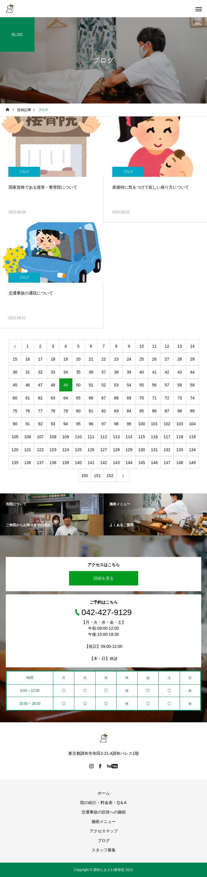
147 (167, 462)
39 (129, 372)
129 (129, 449)
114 (129, 436)
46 (27, 385)
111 (91, 436)
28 (179, 359)
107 (40, 436)
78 (53, 411)
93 (53, 424)
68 (116, 398)
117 (167, 436)
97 (103, 424)
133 (179, 449)
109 (65, 436)
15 (15, 359)
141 (91, 462)
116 (154, 436)
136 (27, 462)
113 (116, 436)
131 (154, 449)
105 (15, 436)
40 (141, 372)
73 (179, 398)
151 (97, 475)
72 (167, 398)
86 (154, 411)
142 (103, 462)
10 (141, 346)
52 (103, 385)
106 (27, 436)
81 (91, 411)
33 (53, 372)
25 (141, 359)
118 (179, 436)
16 (27, 359)
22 (103, 359)
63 (53, 398)
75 (15, 411)
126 (91, 449)
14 (192, 346)
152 (110, 475)
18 (53, 359)
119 (192, 436)
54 (129, 385)
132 (167, 449)
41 (154, 372)
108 (53, 436)
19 (65, 359)
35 (78, 372)
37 (103, 372)
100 (141, 424)
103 (179, 424)
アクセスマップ (104, 831)
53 (116, 385)
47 (40, 385)
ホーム (104, 793)
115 (141, 436)
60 (15, 398)
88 (179, 411)
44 (192, 372)
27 (167, 359)
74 (192, 398)
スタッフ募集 (104, 850)
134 (192, 449)
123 (53, 449)
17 (40, 359)
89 (192, 411)
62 (40, 398)
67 (103, 398)
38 (116, 372)
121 (27, 449)
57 (167, 385)
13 (179, 346)
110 (78, 436)
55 (141, 385)
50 (78, 385)
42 (167, 372)
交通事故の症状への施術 (103, 812)
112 (103, 436)
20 (78, 359)
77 (40, 411)
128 (116, 449)
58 (179, 385)
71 (154, 398)
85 (141, 411)
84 (129, 411)
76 (27, 411)
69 (129, 398)
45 (15, 385)
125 (78, 449)
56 (154, 385)
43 (179, 372)
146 (154, 462)
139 (65, 462)
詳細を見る (104, 578)
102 (167, 424)
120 (15, 449)
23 (116, 359)
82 (103, 411)
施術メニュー (104, 821)
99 (129, 424)
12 (167, 346)
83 (116, 411)
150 (84, 475)
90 (15, 424)
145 (141, 462)
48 (53, 385)
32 (40, 372)
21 (91, 359)
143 (116, 462)
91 (27, 424)
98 (116, 424)
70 (141, 398)
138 (53, 462)
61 (27, 398)
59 (192, 385)
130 (141, 449)
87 (167, 411)
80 (78, 411)
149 (192, 462)
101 (154, 424)
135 (15, 462)
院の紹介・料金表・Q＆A (103, 802)
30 (15, 372)
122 (40, 449)
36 (91, 372)
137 (40, 462)
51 (91, 385)
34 (65, 372)
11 (154, 346)
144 (129, 462)
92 (40, 424)
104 (192, 424)
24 (129, 359)
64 (65, 398)
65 (78, 398)
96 (91, 424)
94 (65, 424)
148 (179, 462)
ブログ (24, 172)
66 (91, 398)
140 (78, 462)
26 (154, 359)
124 (65, 449)
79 (65, 411)
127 (103, 449)
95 (78, 424)
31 (27, 372)
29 (192, 359)
